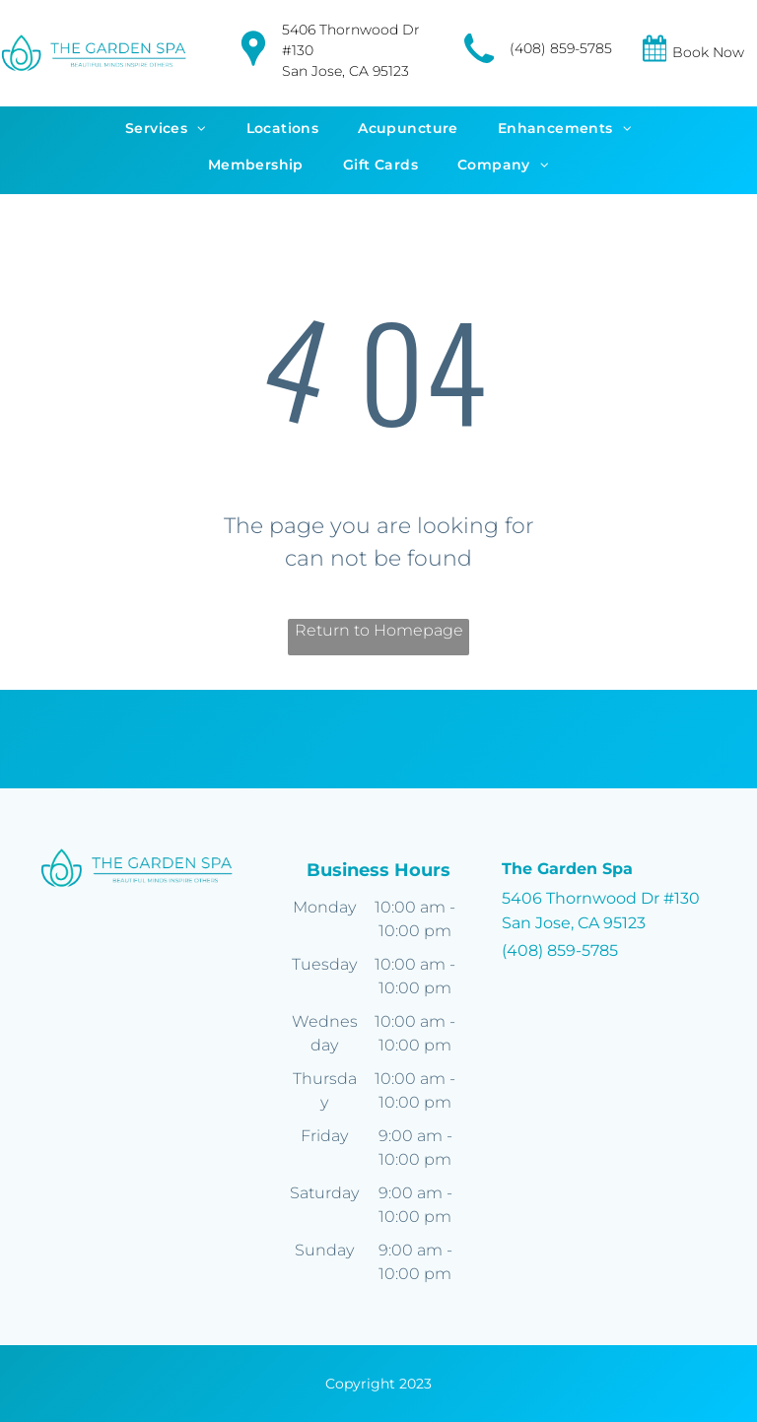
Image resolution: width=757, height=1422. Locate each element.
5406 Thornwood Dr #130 (601, 898)
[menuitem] (166, 132)
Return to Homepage (379, 630)
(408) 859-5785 (561, 48)
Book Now (708, 52)
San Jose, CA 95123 (345, 71)
